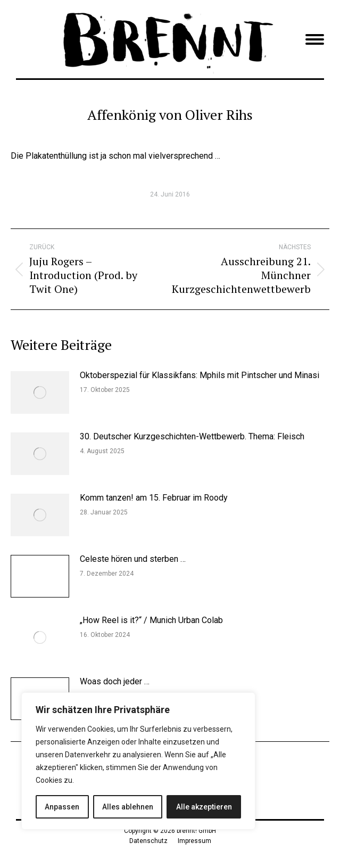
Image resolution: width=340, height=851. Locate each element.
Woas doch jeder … (115, 681)
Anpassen (62, 807)
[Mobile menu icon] (314, 39)
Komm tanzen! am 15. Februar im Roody (154, 498)
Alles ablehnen (127, 807)
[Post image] (40, 392)
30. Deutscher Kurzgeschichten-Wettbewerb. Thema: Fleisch (192, 436)
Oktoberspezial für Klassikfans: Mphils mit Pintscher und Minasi (199, 375)
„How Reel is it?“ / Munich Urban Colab (151, 620)
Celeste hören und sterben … (133, 559)
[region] (138, 761)
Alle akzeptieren (204, 807)
